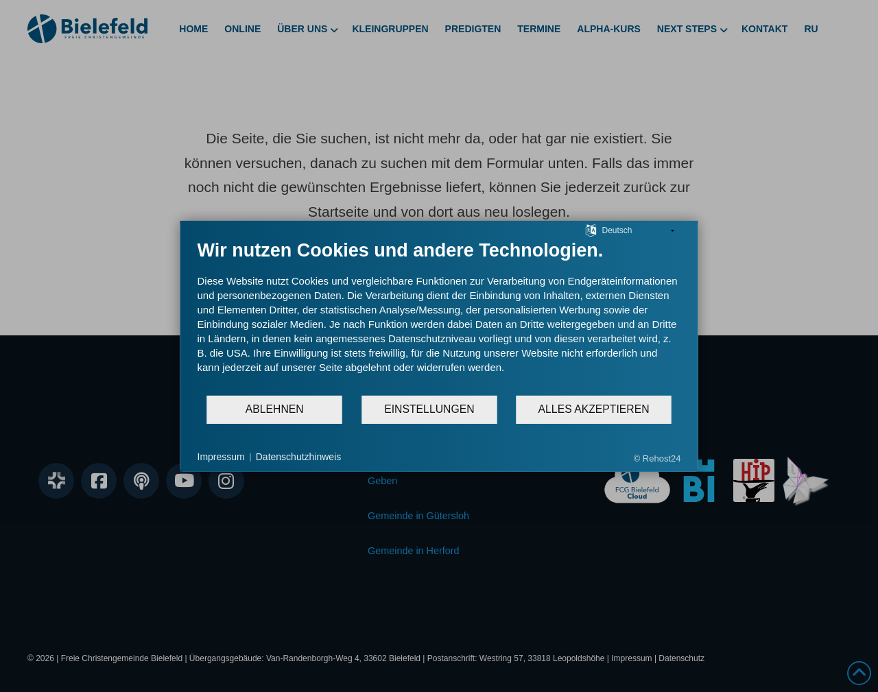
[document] (439, 316)
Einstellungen (429, 409)
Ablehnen (275, 409)
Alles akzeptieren (594, 409)
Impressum (221, 456)
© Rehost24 (657, 458)
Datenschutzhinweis (299, 456)
